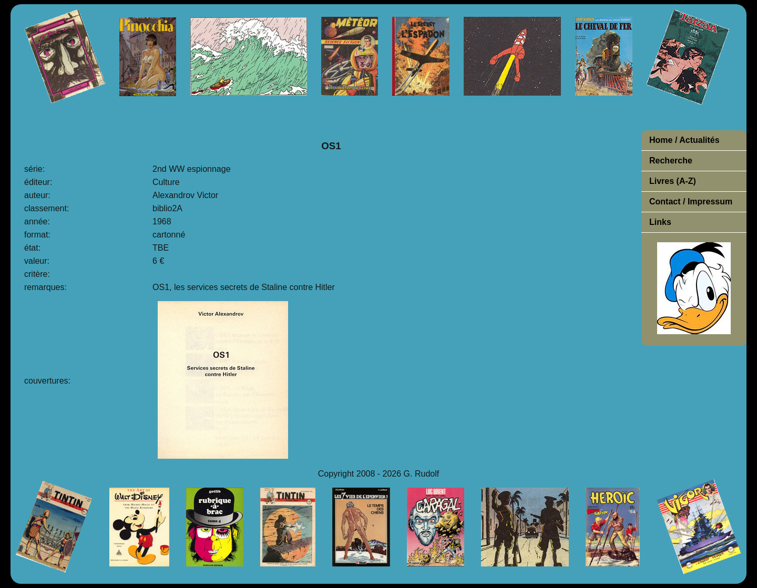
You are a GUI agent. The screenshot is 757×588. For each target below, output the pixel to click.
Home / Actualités (684, 140)
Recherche (670, 160)
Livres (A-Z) (672, 181)
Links (660, 222)
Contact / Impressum (690, 201)
